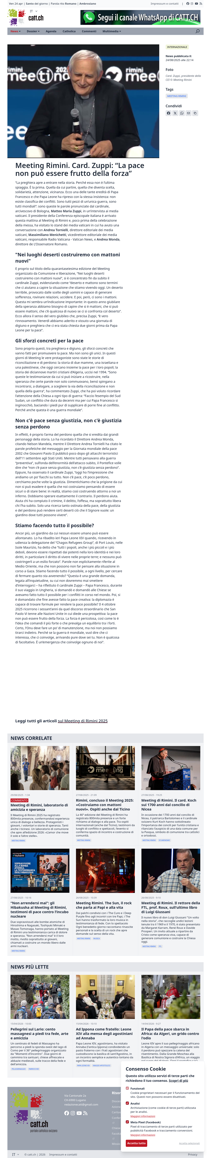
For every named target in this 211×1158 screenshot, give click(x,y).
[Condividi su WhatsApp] (182, 113)
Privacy (192, 1154)
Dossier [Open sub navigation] (33, 31)
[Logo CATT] (16, 17)
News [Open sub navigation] (16, 31)
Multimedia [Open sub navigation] (112, 31)
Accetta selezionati (189, 1143)
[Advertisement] (138, 17)
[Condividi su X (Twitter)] (175, 113)
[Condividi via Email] (189, 113)
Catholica (69, 31)
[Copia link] (195, 113)
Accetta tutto (136, 1143)
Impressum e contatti (165, 3)
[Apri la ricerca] (197, 31)
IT (34, 11)
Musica (96, 938)
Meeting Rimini (176, 96)
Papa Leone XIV (83, 1065)
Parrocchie (34, 1069)
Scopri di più (178, 1080)
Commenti (89, 31)
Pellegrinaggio (19, 1069)
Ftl (160, 946)
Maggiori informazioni (142, 1116)
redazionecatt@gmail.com (81, 1104)
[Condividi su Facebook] (169, 113)
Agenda (51, 31)
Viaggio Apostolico (101, 1065)
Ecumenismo (164, 840)
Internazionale (177, 47)
